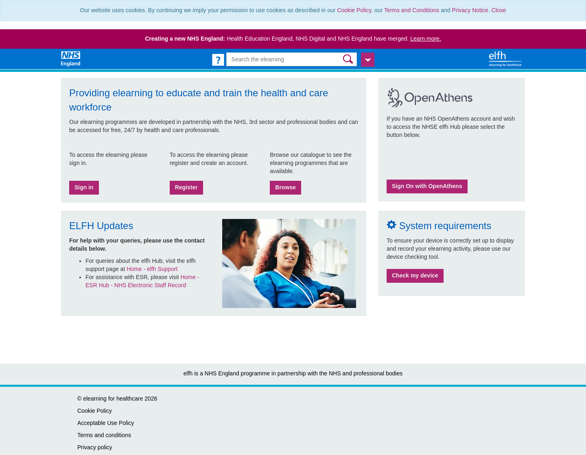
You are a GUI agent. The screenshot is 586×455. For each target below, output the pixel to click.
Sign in (84, 187)
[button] (349, 59)
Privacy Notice (470, 10)
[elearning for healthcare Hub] (506, 58)
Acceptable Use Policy (105, 423)
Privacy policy (94, 447)
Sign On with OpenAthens (427, 186)
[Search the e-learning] (291, 59)
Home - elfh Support (152, 269)
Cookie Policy (354, 10)
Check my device (415, 275)
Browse (285, 187)
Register (186, 187)
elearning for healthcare (113, 398)
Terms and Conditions (411, 10)
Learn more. (425, 38)
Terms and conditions (104, 435)
